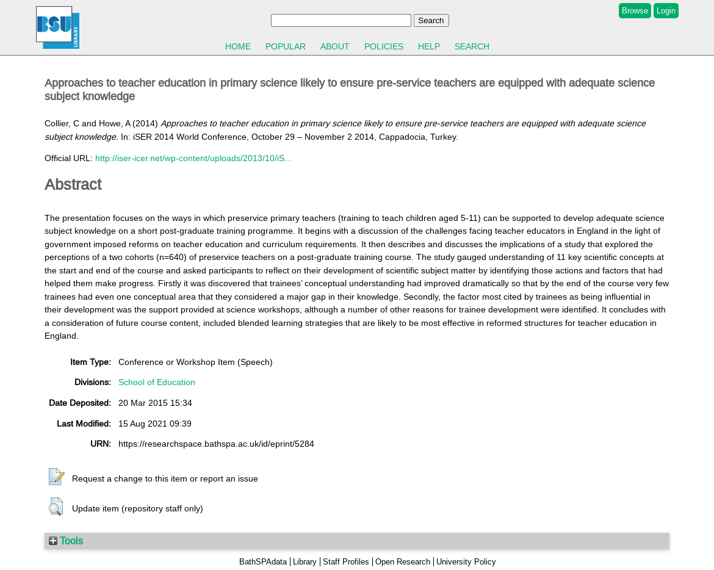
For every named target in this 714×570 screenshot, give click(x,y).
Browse (635, 10)
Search (472, 46)
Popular (285, 46)
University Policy (466, 561)
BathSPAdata (263, 561)
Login (666, 10)
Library (305, 561)
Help (429, 46)
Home (238, 46)
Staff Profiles (346, 561)
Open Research (402, 561)
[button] (57, 477)
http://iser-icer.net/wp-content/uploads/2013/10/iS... (193, 158)
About (335, 46)
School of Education (156, 382)
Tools (66, 540)
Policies (383, 46)
